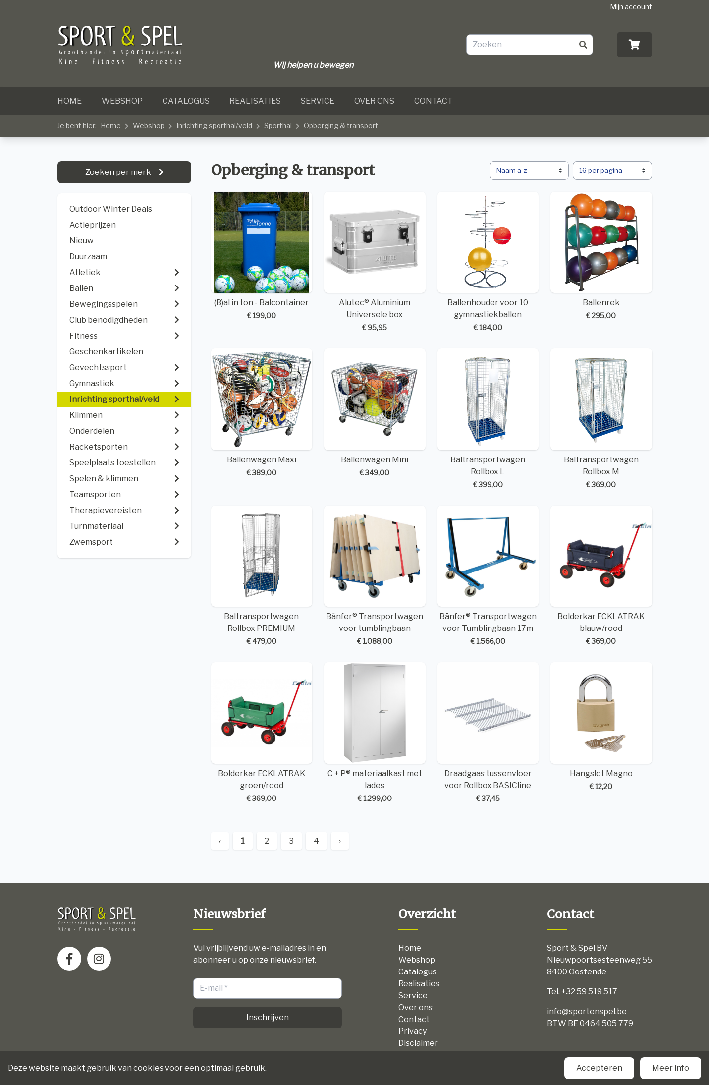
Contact (433, 101)
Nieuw (81, 240)
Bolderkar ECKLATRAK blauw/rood (601, 576)
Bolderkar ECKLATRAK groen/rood (262, 732)
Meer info (670, 1068)
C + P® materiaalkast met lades (375, 732)
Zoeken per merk (119, 172)
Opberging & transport (341, 125)
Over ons (374, 101)
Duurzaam (88, 256)
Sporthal (278, 125)
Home (69, 101)
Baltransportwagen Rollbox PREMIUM (262, 576)
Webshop (122, 101)
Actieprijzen (92, 224)
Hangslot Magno (601, 727)
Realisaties (255, 101)
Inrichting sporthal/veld (214, 125)
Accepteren (599, 1068)
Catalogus (186, 101)
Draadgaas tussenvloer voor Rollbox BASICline (488, 732)
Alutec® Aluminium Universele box (375, 262)
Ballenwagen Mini (375, 413)
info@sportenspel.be (587, 1011)
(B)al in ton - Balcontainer (262, 256)
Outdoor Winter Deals (110, 209)
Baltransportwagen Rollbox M (601, 419)
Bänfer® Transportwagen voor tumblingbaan (375, 576)
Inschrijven (267, 1017)
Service (317, 101)
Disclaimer (418, 1043)
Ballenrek (601, 256)
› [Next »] (340, 841)
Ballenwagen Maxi (262, 413)
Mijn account (631, 6)
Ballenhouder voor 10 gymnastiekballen (488, 262)
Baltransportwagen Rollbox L (488, 419)
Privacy (412, 1031)
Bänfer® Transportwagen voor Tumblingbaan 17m (488, 576)
